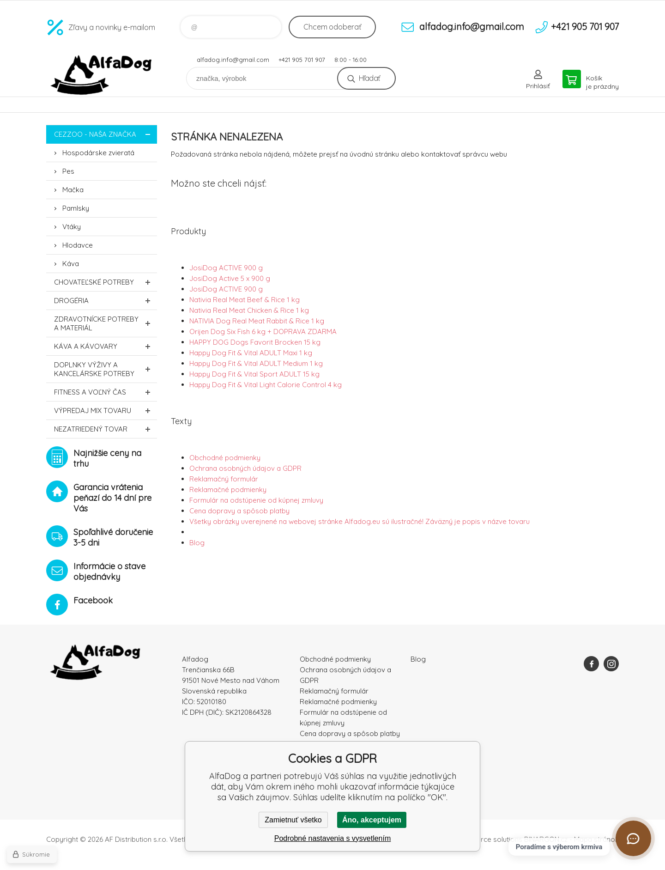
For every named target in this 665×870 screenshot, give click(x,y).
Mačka (73, 189)
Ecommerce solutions (487, 839)
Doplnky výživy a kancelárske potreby (105, 369)
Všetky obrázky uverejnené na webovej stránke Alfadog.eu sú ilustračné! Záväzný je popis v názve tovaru (359, 521)
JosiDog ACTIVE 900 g (226, 267)
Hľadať (369, 78)
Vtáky (71, 226)
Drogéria (105, 301)
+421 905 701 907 (301, 59)
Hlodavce (77, 245)
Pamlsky (75, 208)
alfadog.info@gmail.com (233, 59)
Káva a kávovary (105, 346)
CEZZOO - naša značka (105, 134)
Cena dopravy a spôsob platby (239, 510)
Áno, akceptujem (371, 820)
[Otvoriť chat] (633, 838)
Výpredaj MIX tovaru (105, 411)
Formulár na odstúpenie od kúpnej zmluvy (256, 500)
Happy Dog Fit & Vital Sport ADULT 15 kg (254, 374)
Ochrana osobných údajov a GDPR (245, 468)
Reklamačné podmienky (227, 489)
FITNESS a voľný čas (105, 392)
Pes (68, 171)
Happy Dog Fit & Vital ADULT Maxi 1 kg (250, 352)
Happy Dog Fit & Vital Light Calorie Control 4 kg (265, 384)
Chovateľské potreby (105, 282)
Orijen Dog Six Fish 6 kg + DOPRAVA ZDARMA (263, 331)
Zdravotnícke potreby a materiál (105, 323)
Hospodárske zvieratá (98, 152)
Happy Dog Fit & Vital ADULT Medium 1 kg (256, 363)
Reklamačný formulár (223, 479)
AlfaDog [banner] (101, 75)
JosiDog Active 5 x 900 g (229, 278)
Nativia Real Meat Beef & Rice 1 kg (244, 299)
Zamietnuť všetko (293, 820)
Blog (197, 542)
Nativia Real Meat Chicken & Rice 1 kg (249, 310)
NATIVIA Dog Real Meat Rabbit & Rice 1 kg (256, 320)
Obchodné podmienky (224, 457)
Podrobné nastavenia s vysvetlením (332, 838)
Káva (70, 263)
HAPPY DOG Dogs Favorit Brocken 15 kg (254, 342)
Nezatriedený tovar (105, 429)
